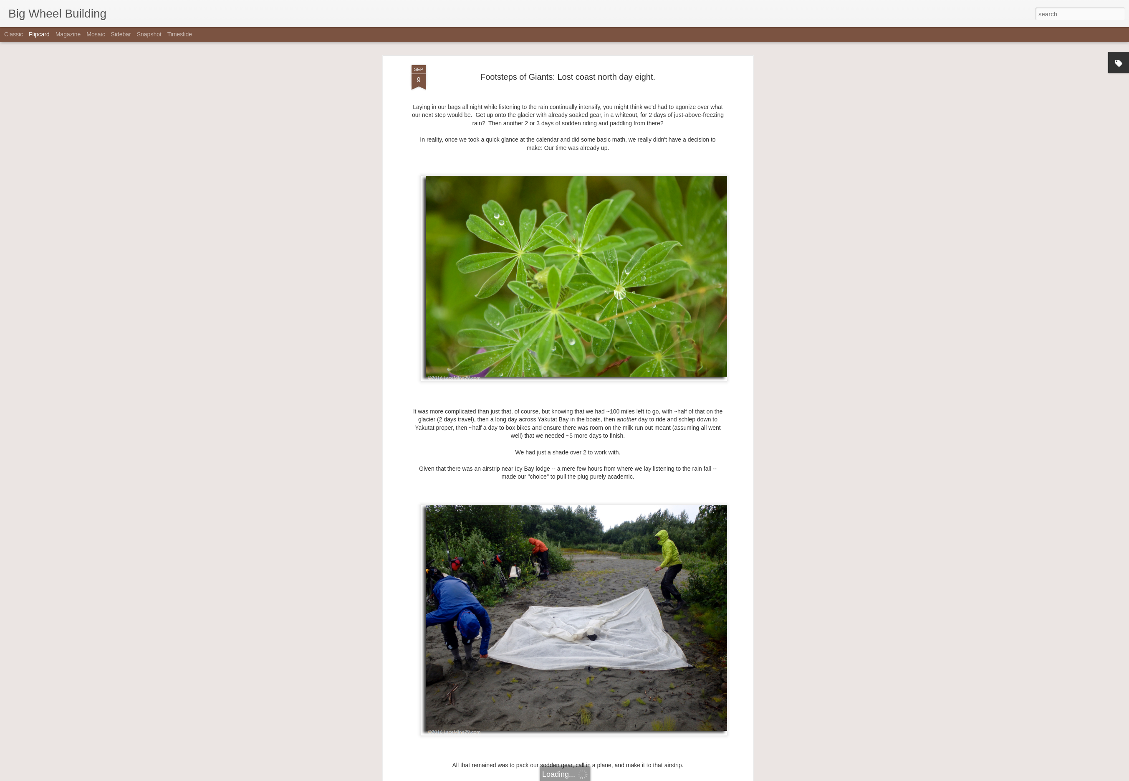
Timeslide (179, 34)
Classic (13, 34)
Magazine (68, 34)
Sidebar (121, 34)
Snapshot (149, 34)
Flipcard (39, 34)
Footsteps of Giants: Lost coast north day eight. (567, 76)
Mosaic (95, 34)
